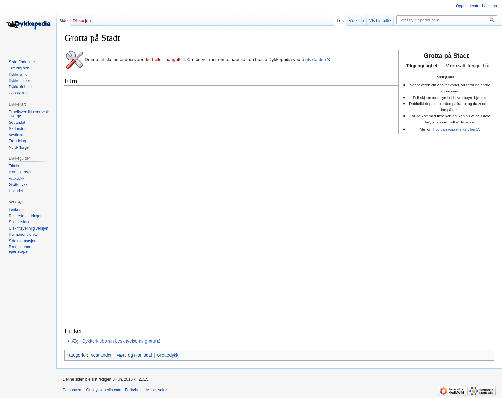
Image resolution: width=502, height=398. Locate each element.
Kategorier (76, 355)
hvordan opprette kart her (454, 129)
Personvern (72, 390)
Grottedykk (168, 355)
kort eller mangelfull (165, 59)
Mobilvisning (156, 390)
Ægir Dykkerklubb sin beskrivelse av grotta (113, 341)
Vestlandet (101, 355)
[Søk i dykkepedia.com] (446, 19)
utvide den (315, 59)
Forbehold (133, 390)
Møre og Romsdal (134, 355)
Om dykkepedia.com (103, 390)
